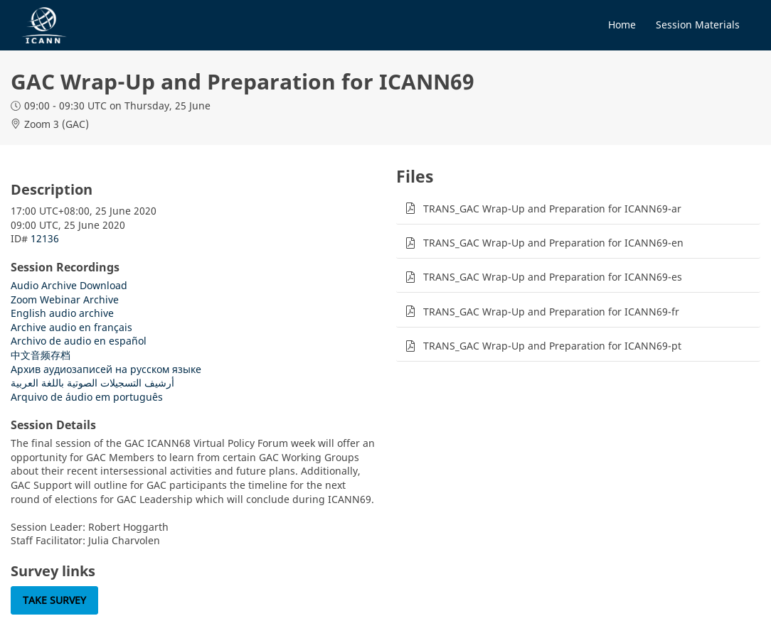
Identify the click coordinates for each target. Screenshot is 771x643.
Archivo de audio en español (79, 340)
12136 (45, 238)
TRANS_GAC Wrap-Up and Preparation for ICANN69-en (553, 242)
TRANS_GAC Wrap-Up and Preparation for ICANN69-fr (551, 311)
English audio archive (62, 313)
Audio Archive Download (69, 285)
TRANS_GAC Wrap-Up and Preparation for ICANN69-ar (552, 208)
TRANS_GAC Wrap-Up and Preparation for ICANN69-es (552, 276)
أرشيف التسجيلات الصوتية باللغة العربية (92, 382)
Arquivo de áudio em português (87, 397)
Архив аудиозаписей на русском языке (106, 369)
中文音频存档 (40, 355)
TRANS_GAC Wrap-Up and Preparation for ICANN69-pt (552, 345)
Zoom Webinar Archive (65, 299)
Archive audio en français (71, 327)
